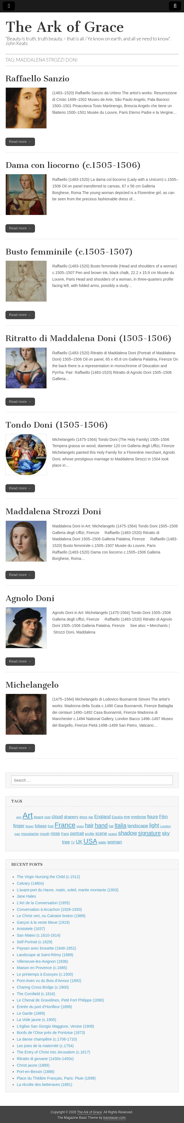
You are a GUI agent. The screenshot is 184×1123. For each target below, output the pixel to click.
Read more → (20, 142)
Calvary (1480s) (30, 883)
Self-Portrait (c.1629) (34, 942)
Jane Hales (26, 896)
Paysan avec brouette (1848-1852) (46, 948)
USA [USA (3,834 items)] (90, 841)
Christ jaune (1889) (33, 1065)
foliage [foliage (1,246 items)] (40, 826)
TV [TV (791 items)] (73, 842)
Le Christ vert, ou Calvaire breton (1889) (51, 916)
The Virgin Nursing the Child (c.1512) (48, 877)
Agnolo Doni (30, 598)
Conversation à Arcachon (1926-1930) (49, 909)
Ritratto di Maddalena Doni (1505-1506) (89, 338)
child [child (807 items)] (47, 817)
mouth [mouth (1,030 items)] (45, 834)
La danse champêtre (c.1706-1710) (47, 1039)
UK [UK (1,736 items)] (79, 842)
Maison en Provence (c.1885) (42, 968)
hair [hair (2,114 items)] (89, 825)
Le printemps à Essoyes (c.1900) (45, 974)
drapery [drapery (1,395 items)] (71, 816)
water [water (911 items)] (102, 842)
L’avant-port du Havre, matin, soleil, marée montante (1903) (68, 890)
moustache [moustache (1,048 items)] (30, 834)
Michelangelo (32, 685)
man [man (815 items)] (17, 834)
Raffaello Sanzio (37, 79)
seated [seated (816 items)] (112, 834)
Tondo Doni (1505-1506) (57, 425)
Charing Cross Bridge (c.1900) (43, 987)
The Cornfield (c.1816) (36, 994)
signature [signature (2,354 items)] (149, 833)
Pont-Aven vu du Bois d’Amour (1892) (49, 980)
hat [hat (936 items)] (111, 826)
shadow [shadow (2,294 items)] (127, 833)
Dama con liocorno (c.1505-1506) (73, 165)
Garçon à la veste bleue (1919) (43, 922)
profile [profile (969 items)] (89, 834)
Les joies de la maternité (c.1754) (45, 1046)
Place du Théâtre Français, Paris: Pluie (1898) (56, 1078)
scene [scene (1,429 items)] (101, 833)
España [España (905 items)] (117, 817)
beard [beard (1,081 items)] (38, 817)
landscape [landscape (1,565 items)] (137, 825)
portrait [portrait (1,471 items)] (77, 833)
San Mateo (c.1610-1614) (39, 935)
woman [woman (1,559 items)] (114, 841)
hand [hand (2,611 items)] (101, 825)
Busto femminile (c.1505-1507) (69, 252)
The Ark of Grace (65, 27)
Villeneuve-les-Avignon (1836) (42, 961)
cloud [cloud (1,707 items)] (57, 816)
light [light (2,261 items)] (154, 825)
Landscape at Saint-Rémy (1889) (45, 955)
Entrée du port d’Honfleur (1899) (44, 1007)
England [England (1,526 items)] (102, 816)
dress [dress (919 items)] (83, 817)
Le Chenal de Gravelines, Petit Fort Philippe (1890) (60, 1000)
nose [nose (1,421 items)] (55, 833)
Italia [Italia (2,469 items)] (120, 825)
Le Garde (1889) (31, 1013)
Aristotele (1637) (31, 928)
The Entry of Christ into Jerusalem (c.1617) (53, 1052)
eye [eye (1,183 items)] (127, 817)
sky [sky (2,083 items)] (166, 833)
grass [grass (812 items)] (80, 826)
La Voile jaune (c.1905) (36, 1019)
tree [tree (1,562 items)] (66, 841)
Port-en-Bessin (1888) (35, 1071)
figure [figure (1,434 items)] (152, 816)
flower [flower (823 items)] (30, 826)
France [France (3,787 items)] (65, 825)
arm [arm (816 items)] (18, 817)
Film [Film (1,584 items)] (163, 816)
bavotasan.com (114, 1118)
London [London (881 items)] (165, 826)
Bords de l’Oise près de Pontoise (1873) (51, 1032)
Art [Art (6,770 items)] (28, 815)
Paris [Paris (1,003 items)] (65, 834)
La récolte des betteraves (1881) (44, 1084)
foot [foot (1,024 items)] (50, 826)
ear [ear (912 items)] (91, 817)
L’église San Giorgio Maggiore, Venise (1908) (55, 1026)
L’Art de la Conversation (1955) (43, 903)
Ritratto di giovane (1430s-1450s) (45, 1058)
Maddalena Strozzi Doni (53, 511)
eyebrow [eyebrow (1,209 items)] (138, 817)
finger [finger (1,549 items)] (18, 825)
